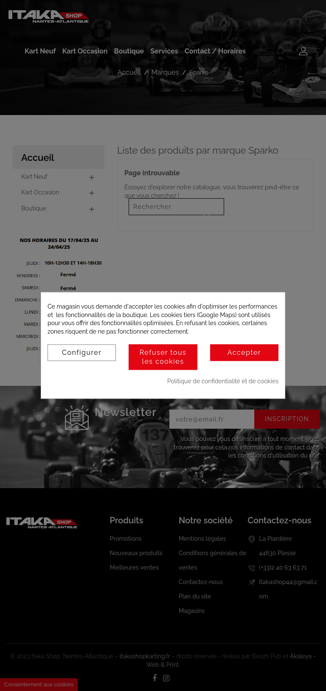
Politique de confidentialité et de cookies (222, 381)
